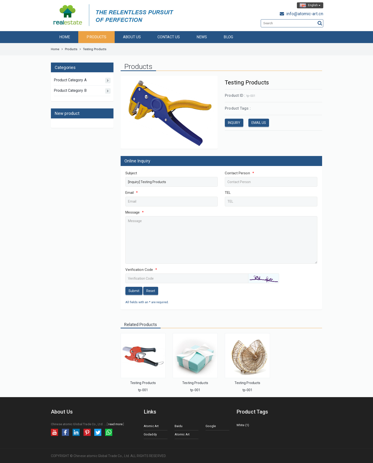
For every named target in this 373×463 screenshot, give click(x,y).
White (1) (242, 425)
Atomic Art (151, 426)
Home (55, 49)
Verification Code (141, 270)
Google (211, 426)
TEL (228, 192)
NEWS (201, 37)
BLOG (228, 37)
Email (131, 192)
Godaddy (150, 434)
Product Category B (82, 91)
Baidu (179, 426)
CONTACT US (168, 37)
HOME (64, 37)
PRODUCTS (96, 37)
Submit (133, 291)
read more (115, 424)
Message (134, 212)
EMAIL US (258, 123)
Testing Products (143, 383)
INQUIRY (234, 123)
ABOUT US (132, 37)
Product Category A (82, 80)
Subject (131, 173)
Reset (150, 291)
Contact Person (239, 173)
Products (71, 49)
